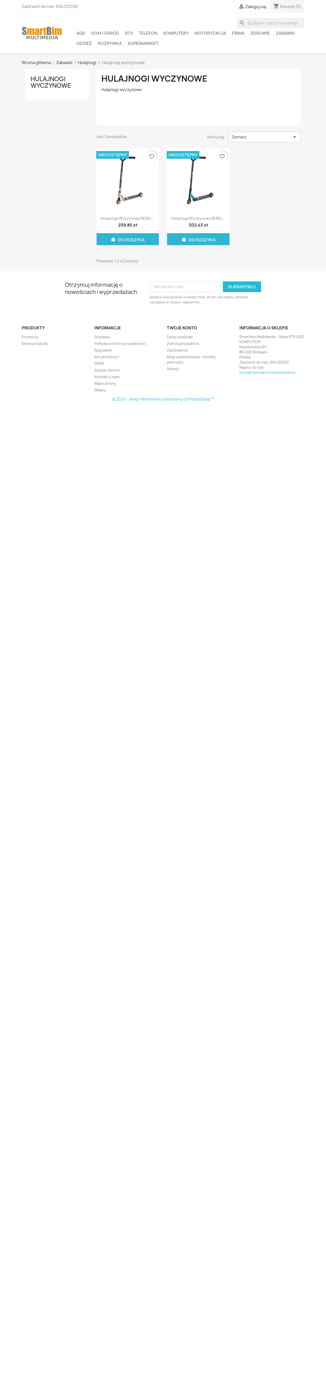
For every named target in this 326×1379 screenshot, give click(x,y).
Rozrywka (110, 43)
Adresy (173, 368)
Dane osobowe (180, 336)
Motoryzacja (210, 33)
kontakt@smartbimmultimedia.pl (267, 372)
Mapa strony (105, 383)
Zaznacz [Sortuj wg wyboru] (265, 137)
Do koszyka (128, 239)
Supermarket (143, 43)
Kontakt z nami (107, 376)
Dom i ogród (105, 33)
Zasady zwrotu (107, 370)
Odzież (84, 43)
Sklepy (100, 390)
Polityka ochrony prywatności (120, 343)
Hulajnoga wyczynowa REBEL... (128, 218)
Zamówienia (177, 350)
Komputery (176, 33)
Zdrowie (260, 33)
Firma (238, 33)
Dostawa (102, 336)
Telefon (148, 33)
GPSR (99, 363)
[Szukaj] (270, 23)
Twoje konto (182, 328)
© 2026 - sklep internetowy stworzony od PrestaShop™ (163, 399)
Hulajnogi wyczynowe (51, 82)
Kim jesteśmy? (106, 356)
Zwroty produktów (183, 343)
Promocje (30, 336)
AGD (80, 33)
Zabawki (285, 33)
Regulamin (103, 350)
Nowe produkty (35, 343)
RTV (129, 33)
